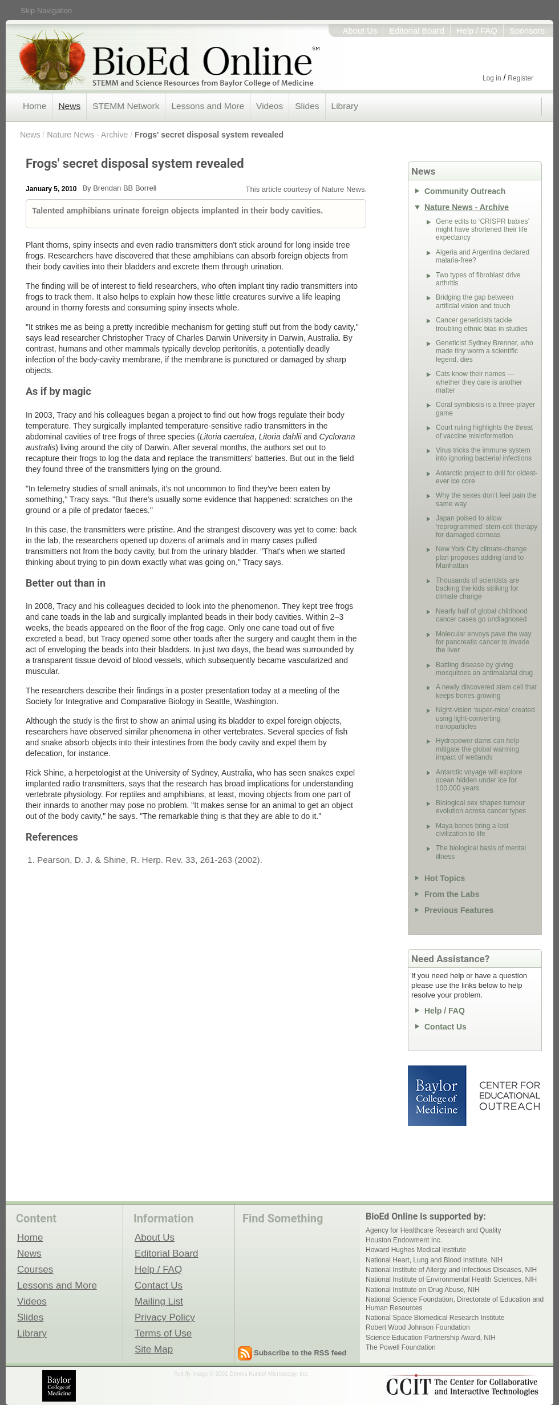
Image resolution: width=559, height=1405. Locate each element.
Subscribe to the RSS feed (300, 1353)
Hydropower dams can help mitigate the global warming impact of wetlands (477, 749)
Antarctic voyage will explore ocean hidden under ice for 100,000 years (479, 780)
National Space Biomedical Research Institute (435, 1318)
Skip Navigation (46, 10)
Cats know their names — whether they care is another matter (479, 382)
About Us (360, 30)
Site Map (154, 1349)
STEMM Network (125, 106)
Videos (269, 106)
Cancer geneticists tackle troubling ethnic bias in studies (482, 324)
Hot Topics (444, 878)
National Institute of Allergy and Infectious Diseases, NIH (451, 1270)
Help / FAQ (476, 30)
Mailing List (159, 1301)
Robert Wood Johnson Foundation (418, 1327)
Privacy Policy (165, 1317)
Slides (307, 106)
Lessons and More (207, 106)
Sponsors (527, 30)
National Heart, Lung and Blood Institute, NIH (434, 1260)
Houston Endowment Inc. (404, 1240)
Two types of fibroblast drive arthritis (478, 279)
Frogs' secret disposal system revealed (209, 134)
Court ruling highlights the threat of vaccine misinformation (484, 431)
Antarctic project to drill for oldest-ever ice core (486, 477)
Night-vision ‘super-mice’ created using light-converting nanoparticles (485, 718)
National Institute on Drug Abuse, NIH (422, 1290)
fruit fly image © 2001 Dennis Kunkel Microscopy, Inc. (241, 1374)
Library (344, 106)
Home (34, 106)
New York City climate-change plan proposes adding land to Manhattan (481, 557)
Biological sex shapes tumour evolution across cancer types (481, 807)
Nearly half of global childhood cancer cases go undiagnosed (482, 615)
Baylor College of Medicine (438, 1095)
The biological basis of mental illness (481, 852)
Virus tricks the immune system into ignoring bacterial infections (484, 454)
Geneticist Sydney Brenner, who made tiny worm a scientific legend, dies (484, 351)
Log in (492, 78)
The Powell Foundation (401, 1347)
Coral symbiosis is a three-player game (485, 409)
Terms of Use (163, 1333)
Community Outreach (464, 191)
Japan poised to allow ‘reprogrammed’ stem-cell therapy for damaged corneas (486, 526)
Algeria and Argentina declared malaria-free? (482, 256)
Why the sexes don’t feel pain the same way (486, 499)
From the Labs (451, 894)
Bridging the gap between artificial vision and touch (474, 301)
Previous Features (458, 910)
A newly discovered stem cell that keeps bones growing (486, 691)
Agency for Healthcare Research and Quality (433, 1230)
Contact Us (445, 1026)
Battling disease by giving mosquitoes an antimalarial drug (484, 669)
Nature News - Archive (87, 134)
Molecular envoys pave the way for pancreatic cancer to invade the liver (483, 642)
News (69, 106)
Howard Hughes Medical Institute (416, 1250)
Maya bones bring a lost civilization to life (472, 830)
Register (520, 78)
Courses (35, 1269)
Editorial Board (416, 30)
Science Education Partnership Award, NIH (431, 1338)
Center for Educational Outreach (509, 1095)
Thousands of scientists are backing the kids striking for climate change (477, 588)
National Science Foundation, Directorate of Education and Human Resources (455, 1303)
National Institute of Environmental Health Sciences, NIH (451, 1279)
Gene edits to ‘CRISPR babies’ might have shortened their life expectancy (482, 229)
